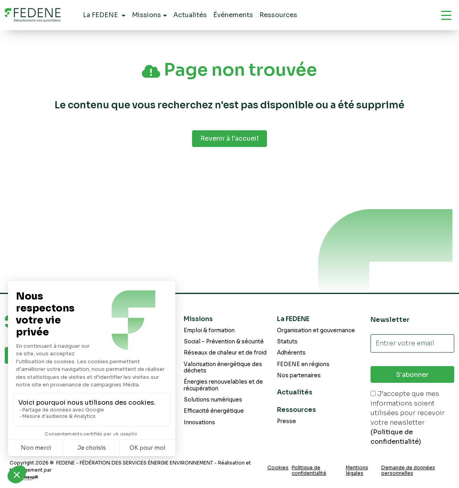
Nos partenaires (299, 375)
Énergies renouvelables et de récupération (223, 385)
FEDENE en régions (303, 364)
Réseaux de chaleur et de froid (225, 352)
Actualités (294, 392)
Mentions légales (357, 470)
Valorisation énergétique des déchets (223, 367)
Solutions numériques (213, 399)
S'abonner (412, 374)
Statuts (287, 341)
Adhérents (291, 352)
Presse (286, 421)
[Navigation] (446, 15)
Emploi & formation (209, 330)
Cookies (277, 467)
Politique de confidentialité (309, 470)
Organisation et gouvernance (316, 330)
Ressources (296, 410)
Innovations (199, 422)
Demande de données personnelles (408, 470)
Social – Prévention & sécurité (224, 341)
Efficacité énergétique (214, 411)
